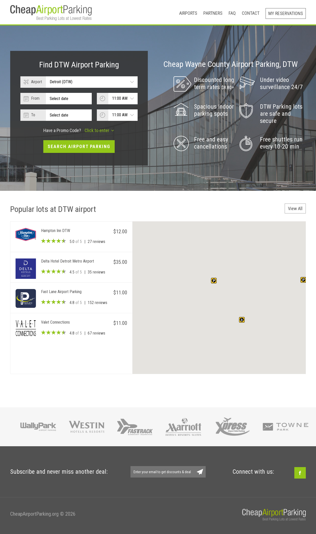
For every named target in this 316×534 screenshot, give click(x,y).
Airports (188, 13)
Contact (250, 13)
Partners (212, 13)
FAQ (232, 13)
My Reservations (285, 13)
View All (295, 208)
